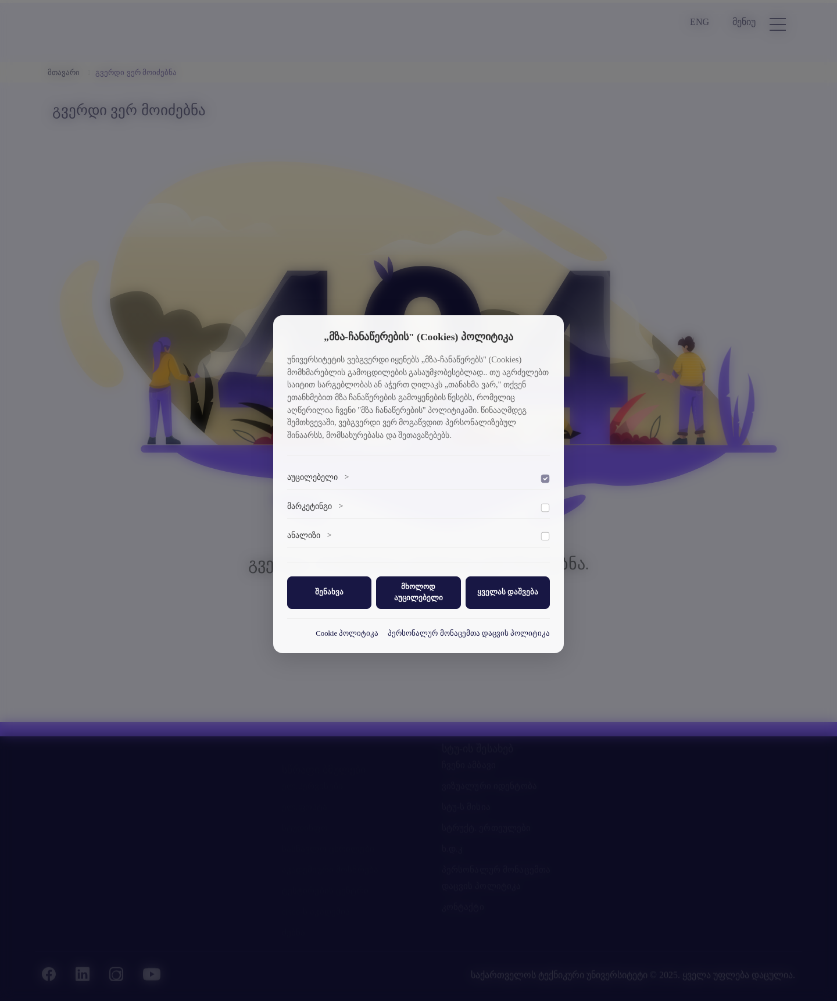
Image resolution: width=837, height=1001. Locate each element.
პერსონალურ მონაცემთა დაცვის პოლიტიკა (469, 633)
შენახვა (329, 592)
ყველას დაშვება (507, 592)
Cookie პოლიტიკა (347, 633)
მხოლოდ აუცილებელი (418, 592)
